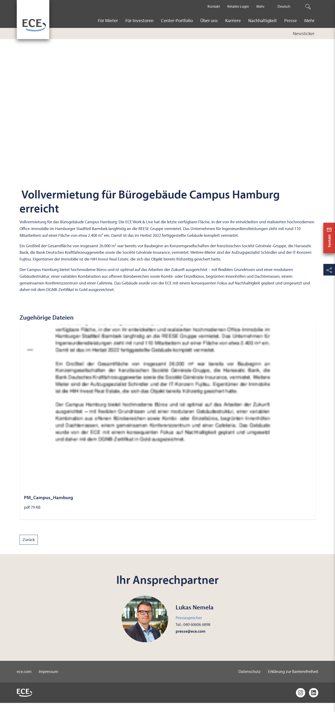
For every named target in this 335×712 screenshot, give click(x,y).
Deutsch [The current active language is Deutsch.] (284, 6)
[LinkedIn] (313, 701)
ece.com (24, 680)
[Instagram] (300, 701)
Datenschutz (249, 680)
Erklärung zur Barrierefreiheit (293, 680)
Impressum (48, 680)
